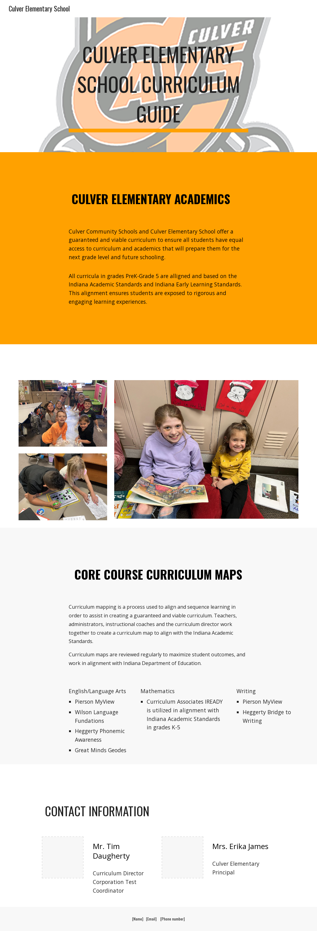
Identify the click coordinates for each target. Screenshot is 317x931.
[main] (158, 85)
